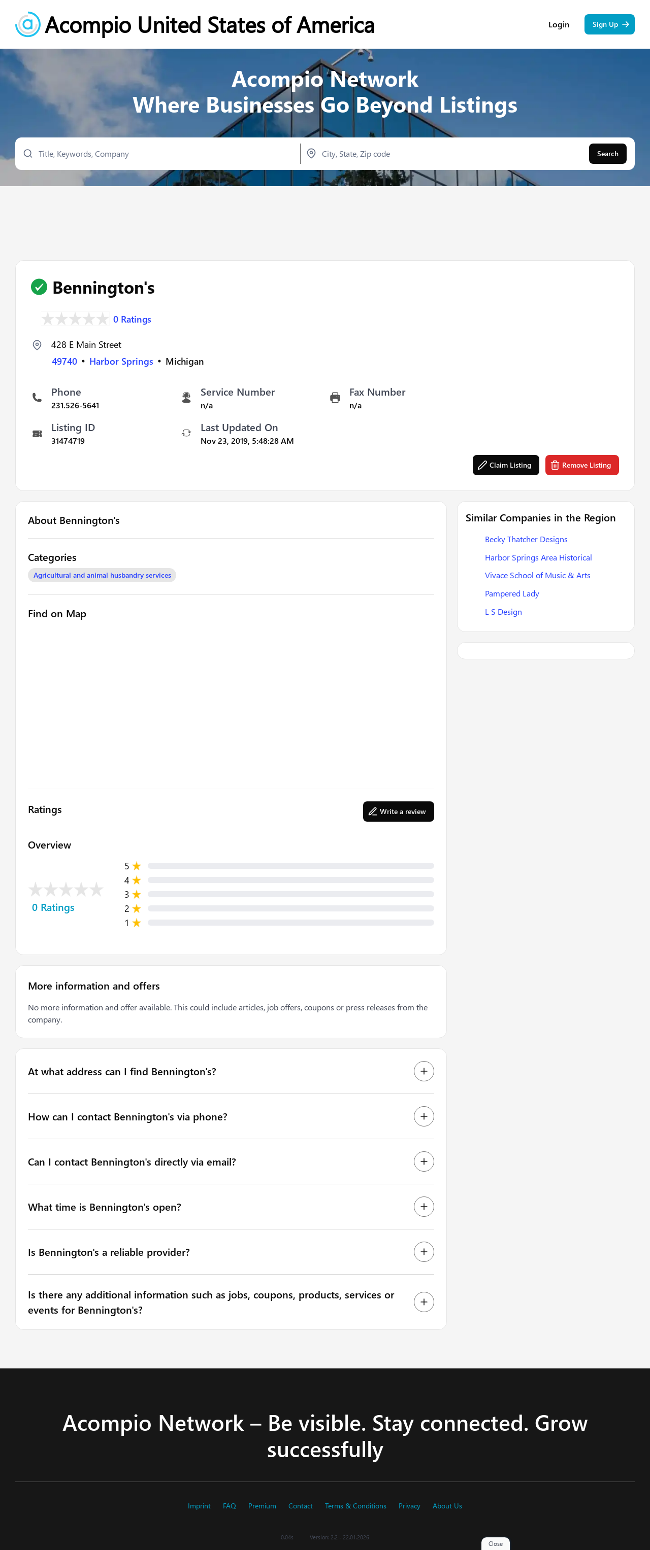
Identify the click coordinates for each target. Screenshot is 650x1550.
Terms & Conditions (355, 1505)
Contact (300, 1505)
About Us (447, 1505)
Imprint (199, 1505)
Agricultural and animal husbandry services (102, 575)
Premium (262, 1505)
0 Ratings (132, 318)
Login (558, 25)
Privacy (409, 1505)
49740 (64, 361)
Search (608, 155)
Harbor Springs (121, 361)
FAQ (229, 1505)
